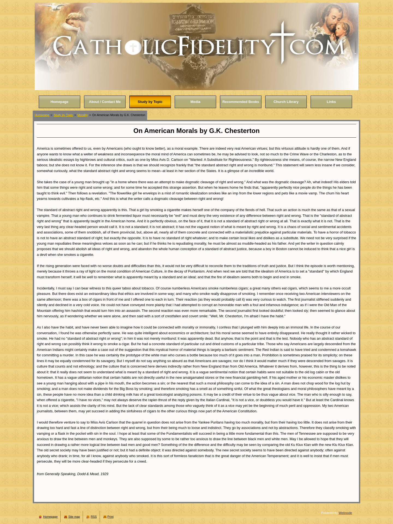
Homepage (42, 115)
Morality (83, 115)
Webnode (345, 512)
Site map (74, 516)
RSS (94, 516)
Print (111, 516)
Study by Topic (63, 115)
